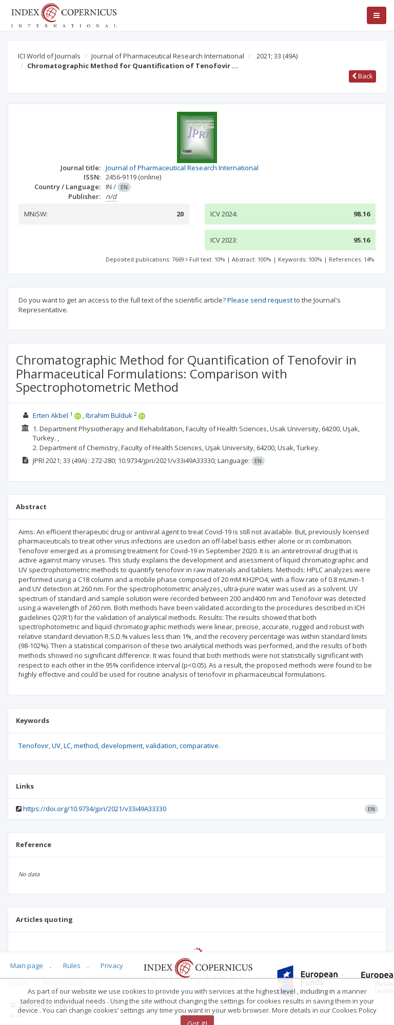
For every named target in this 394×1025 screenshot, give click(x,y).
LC (67, 745)
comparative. (200, 745)
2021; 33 (277, 56)
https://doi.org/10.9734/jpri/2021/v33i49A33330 (94, 808)
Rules (72, 965)
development (122, 745)
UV (56, 745)
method (86, 745)
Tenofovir (33, 745)
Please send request (259, 300)
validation (161, 745)
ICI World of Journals (49, 56)
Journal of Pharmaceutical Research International (167, 56)
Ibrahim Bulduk (109, 415)
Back (362, 76)
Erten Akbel (50, 415)
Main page (26, 965)
